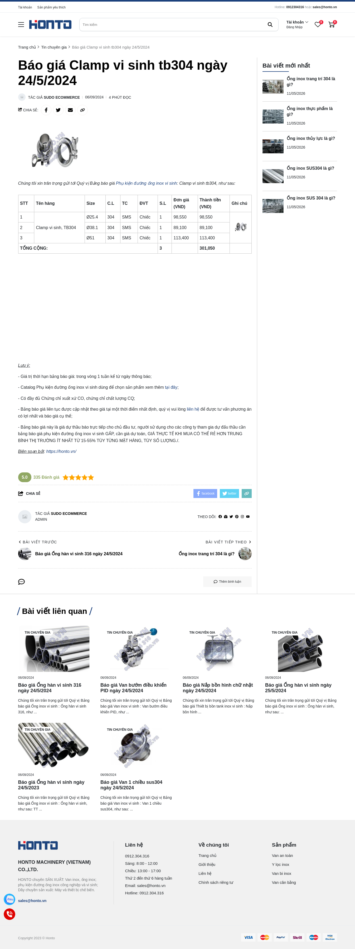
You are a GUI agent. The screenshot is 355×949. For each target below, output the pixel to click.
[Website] (225, 517)
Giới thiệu (206, 864)
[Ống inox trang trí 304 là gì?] (273, 83)
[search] (179, 24)
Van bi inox (281, 873)
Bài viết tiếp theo (229, 542)
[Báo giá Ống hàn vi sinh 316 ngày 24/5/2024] (54, 649)
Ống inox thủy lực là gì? (311, 135)
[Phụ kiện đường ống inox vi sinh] (146, 183)
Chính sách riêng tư (215, 882)
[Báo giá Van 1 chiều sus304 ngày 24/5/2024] (136, 746)
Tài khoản (25, 7)
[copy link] (82, 110)
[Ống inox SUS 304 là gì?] (273, 202)
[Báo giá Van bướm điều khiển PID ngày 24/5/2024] (136, 649)
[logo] (50, 24)
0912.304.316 (137, 856)
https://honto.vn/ (61, 451)
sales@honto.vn (325, 7)
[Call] (9, 914)
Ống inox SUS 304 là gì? (311, 194)
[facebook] (220, 517)
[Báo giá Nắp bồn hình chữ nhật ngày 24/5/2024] (219, 649)
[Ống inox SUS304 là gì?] (273, 172)
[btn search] (270, 24)
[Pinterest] (237, 517)
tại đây (171, 387)
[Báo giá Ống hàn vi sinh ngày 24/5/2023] (54, 746)
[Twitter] (231, 517)
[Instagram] (242, 517)
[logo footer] (60, 846)
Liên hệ (204, 873)
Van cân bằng (284, 882)
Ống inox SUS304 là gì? (310, 165)
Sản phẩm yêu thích (51, 7)
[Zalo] (9, 899)
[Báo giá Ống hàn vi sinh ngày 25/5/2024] (301, 649)
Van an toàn (282, 855)
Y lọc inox (280, 864)
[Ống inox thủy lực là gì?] (273, 142)
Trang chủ (207, 855)
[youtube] (248, 517)
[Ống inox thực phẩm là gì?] (273, 113)
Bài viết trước (37, 542)
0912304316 (295, 7)
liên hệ (193, 409)
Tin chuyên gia (38, 632)
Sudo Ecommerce (62, 97)
